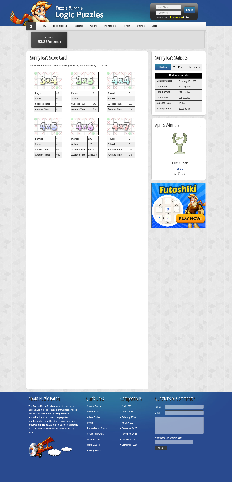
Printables (110, 25)
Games (141, 25)
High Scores (60, 25)
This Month (178, 67)
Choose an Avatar (95, 434)
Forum (126, 25)
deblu (182, 168)
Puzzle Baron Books (97, 428)
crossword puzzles (38, 425)
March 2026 (127, 411)
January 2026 (128, 423)
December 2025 (129, 428)
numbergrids (35, 421)
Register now (176, 17)
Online (94, 25)
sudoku (69, 421)
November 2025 (129, 434)
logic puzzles (46, 417)
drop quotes (62, 417)
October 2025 (128, 439)
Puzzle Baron (40, 406)
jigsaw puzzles (59, 413)
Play (44, 25)
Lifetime (163, 67)
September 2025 (130, 445)
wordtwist (50, 421)
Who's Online (93, 417)
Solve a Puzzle (94, 406)
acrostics (33, 417)
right (201, 125)
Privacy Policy (94, 450)
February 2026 (129, 417)
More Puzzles (93, 439)
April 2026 (126, 406)
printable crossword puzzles (52, 428)
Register (78, 25)
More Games (93, 445)
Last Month (194, 67)
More (154, 25)
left (198, 125)
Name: (158, 407)
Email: (158, 413)
